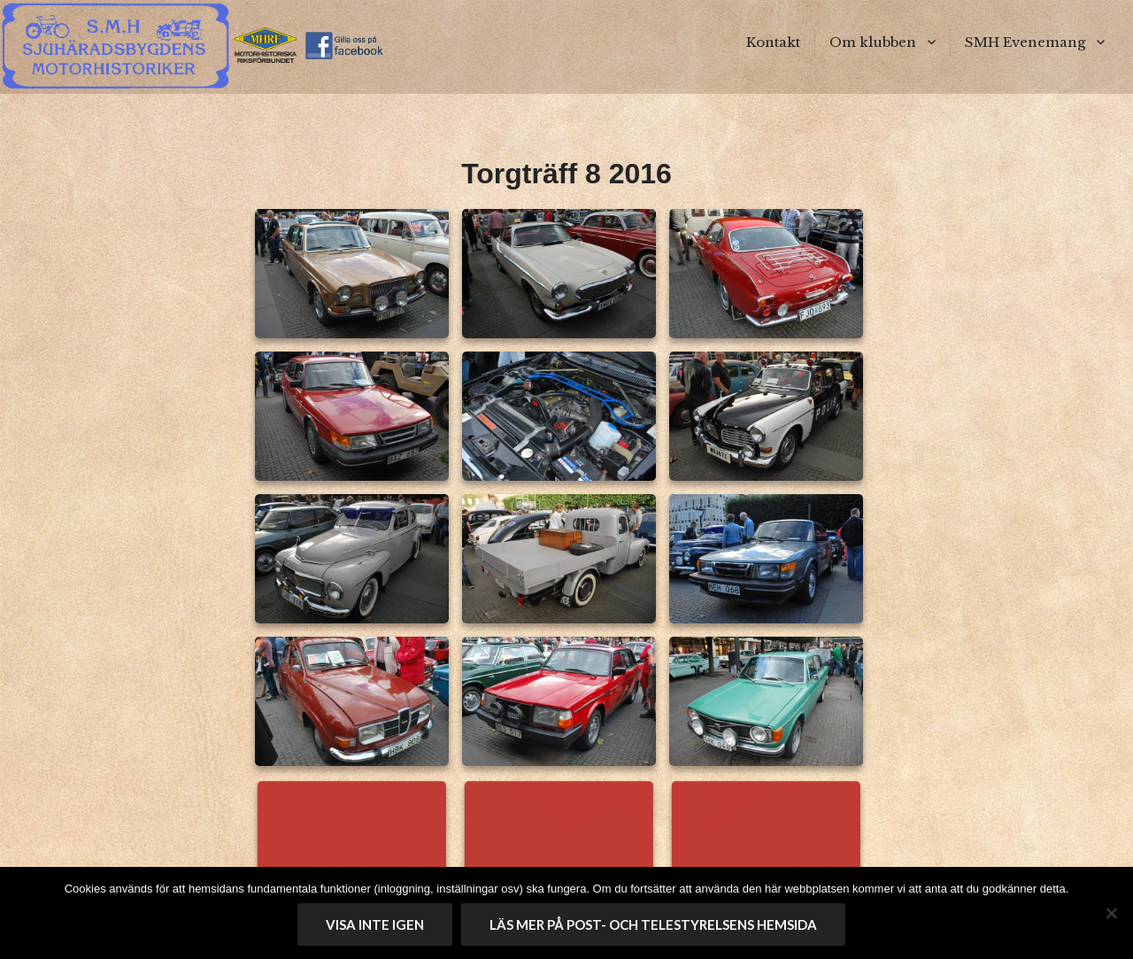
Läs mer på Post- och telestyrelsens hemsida (653, 924)
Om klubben (872, 42)
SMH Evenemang (1025, 42)
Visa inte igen (375, 924)
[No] (1111, 913)
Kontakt (773, 42)
